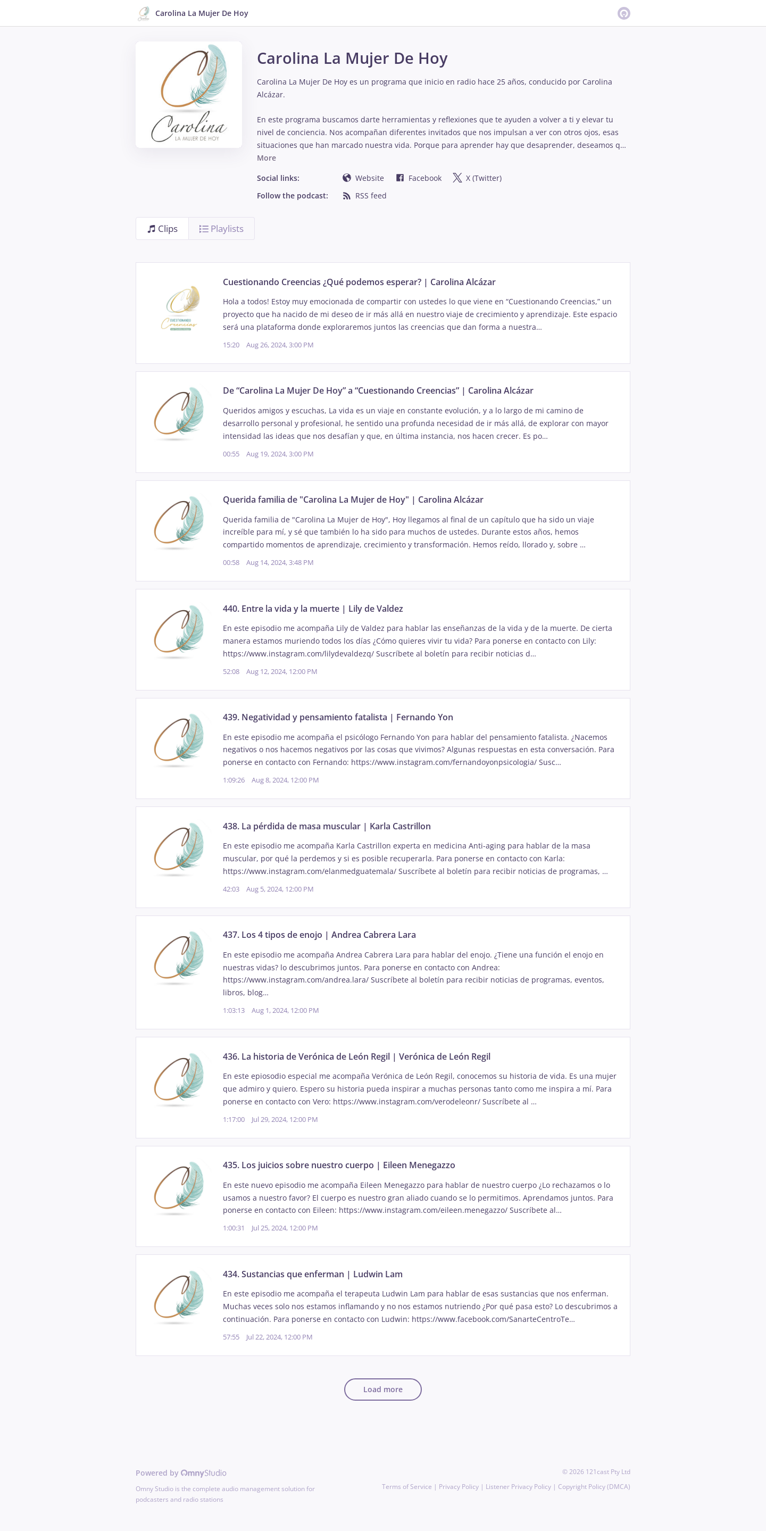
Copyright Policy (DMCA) (594, 1486)
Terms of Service (407, 1486)
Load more (383, 1389)
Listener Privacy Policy (518, 1486)
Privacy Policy (459, 1486)
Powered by (181, 1473)
